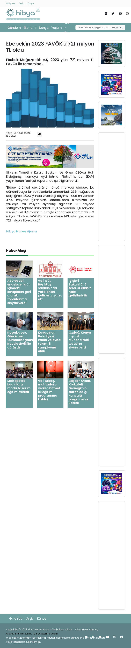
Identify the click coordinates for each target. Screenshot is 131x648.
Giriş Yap (11, 3)
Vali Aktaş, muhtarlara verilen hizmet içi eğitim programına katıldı (49, 390)
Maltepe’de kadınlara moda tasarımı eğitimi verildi (19, 386)
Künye (30, 3)
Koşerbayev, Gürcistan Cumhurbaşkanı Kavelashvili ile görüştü (20, 339)
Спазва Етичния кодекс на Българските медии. (32, 633)
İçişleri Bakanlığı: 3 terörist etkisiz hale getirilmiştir (80, 287)
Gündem (14, 28)
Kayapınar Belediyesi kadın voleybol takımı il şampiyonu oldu (49, 341)
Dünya (44, 28)
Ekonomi (30, 28)
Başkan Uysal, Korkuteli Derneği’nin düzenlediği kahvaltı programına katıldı (80, 392)
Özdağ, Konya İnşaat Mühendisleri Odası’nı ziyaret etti (80, 339)
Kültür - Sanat (69, 27)
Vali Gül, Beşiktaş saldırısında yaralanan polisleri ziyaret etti (50, 289)
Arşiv (21, 3)
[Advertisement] (111, 186)
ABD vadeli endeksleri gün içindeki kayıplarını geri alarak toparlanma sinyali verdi (19, 291)
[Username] (93, 27)
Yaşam (56, 28)
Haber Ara (117, 27)
